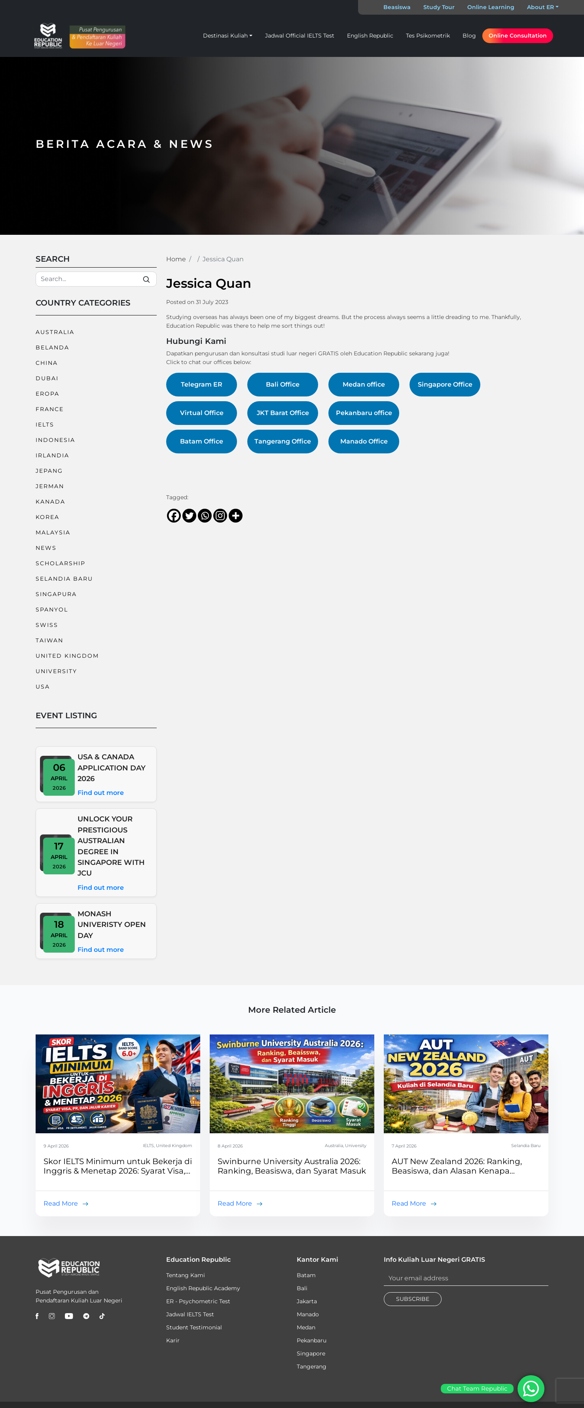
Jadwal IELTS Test (190, 1314)
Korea (47, 517)
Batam (306, 1275)
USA (43, 686)
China (47, 362)
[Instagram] (220, 516)
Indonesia (55, 440)
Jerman (50, 486)
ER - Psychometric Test (198, 1301)
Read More (61, 1203)
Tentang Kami (185, 1275)
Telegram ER (201, 384)
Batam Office (201, 441)
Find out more (101, 792)
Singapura (56, 594)
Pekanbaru (311, 1340)
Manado (308, 1314)
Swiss (47, 625)
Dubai (47, 378)
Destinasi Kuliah (225, 35)
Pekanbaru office (364, 413)
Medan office (364, 384)
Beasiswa (397, 7)
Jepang (49, 470)
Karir (173, 1340)
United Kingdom (67, 655)
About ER (540, 7)
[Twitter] (189, 516)
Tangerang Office (282, 441)
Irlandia (52, 455)
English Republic (370, 35)
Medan (306, 1327)
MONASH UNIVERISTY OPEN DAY (112, 925)
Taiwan (49, 640)
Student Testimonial (194, 1327)
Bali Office (283, 384)
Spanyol (52, 609)
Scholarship (60, 563)
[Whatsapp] (205, 516)
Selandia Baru (64, 578)
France (50, 409)
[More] (236, 516)
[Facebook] (174, 516)
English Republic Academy (203, 1288)
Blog (469, 35)
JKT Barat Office (283, 413)
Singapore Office (445, 384)
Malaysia (53, 532)
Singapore (311, 1353)
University (56, 671)
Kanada (50, 501)
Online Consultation (518, 35)
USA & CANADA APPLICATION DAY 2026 (112, 768)
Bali (302, 1288)
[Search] (96, 279)
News (46, 547)
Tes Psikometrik (428, 35)
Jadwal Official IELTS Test (299, 35)
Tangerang (311, 1366)
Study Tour (439, 7)
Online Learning (490, 7)
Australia (55, 332)
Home (176, 259)
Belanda (52, 347)
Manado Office (364, 441)
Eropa (47, 393)
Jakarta (307, 1301)
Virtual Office (202, 413)
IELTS (45, 424)
